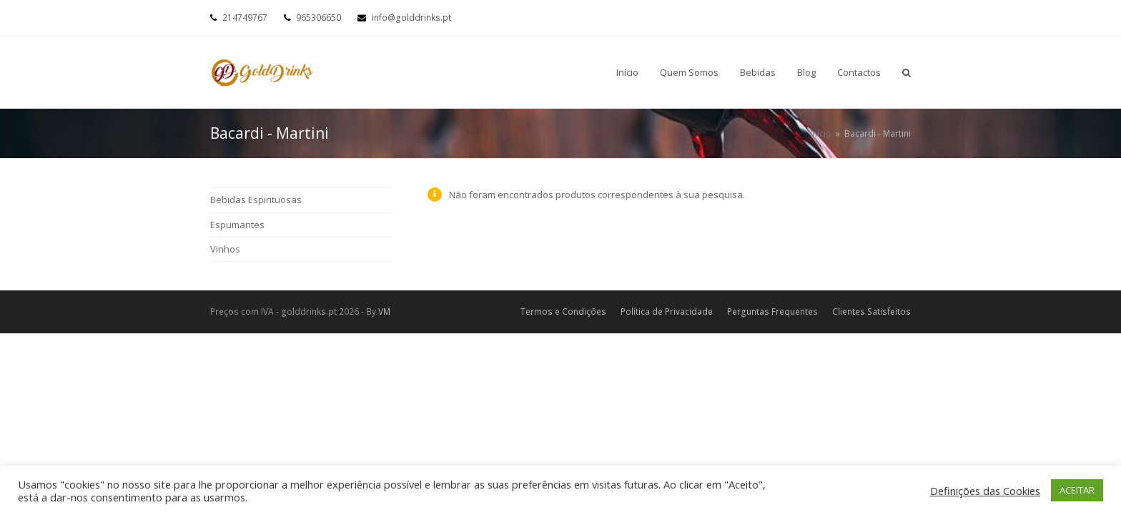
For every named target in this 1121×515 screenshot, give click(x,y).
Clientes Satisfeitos (871, 311)
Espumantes (237, 224)
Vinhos (225, 248)
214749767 (244, 17)
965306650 (318, 17)
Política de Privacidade (667, 311)
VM (384, 311)
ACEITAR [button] (1077, 490)
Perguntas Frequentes (772, 311)
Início (820, 133)
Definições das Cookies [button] (985, 490)
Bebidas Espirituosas (256, 199)
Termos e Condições (563, 311)
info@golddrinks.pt (411, 17)
